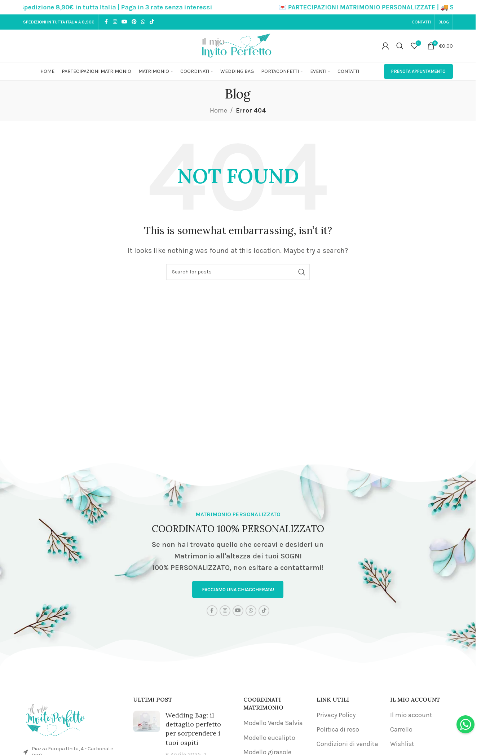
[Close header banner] (467, 7)
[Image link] (55, 718)
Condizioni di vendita (347, 744)
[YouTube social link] (124, 22)
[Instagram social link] (115, 22)
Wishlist (402, 744)
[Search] (400, 46)
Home (218, 110)
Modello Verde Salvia (273, 723)
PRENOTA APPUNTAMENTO (418, 71)
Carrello (401, 730)
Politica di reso (338, 730)
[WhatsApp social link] (143, 22)
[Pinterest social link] (134, 22)
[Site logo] (238, 45)
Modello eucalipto (269, 738)
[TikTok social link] (151, 22)
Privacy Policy (336, 715)
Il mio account (411, 715)
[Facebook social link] (106, 22)
